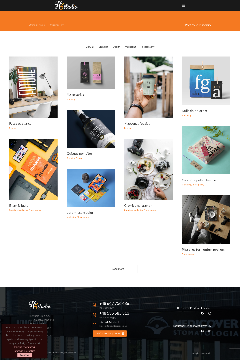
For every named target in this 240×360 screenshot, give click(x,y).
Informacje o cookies (24, 350)
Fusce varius (75, 94)
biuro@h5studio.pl (109, 322)
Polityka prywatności (201, 353)
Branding (103, 46)
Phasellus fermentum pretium (203, 249)
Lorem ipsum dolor (80, 212)
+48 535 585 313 (114, 313)
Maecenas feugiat (137, 123)
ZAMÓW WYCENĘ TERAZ (109, 333)
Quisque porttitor (79, 153)
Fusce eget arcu (20, 123)
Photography (147, 46)
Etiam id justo (18, 205)
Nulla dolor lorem (194, 111)
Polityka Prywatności (24, 346)
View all (90, 46)
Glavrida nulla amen (138, 205)
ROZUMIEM (24, 355)
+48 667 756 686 (114, 303)
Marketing (130, 46)
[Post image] (33, 87)
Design (116, 46)
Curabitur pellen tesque (199, 180)
